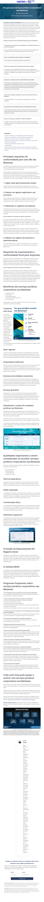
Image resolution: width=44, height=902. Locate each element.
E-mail (24, 782)
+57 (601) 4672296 (32, 873)
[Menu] (41, 1)
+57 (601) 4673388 (32, 871)
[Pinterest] (17, 889)
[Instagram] (5, 889)
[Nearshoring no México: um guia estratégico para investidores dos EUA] (12, 820)
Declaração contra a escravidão (8, 900)
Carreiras (7, 872)
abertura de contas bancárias (14, 699)
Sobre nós (7, 865)
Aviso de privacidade (6, 896)
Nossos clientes (8, 869)
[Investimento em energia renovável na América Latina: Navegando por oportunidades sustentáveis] (12, 839)
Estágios (7, 874)
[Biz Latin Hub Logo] (11, 1)
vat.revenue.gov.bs (14, 627)
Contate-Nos (8, 876)
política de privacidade (25, 802)
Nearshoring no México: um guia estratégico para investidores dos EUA (11, 827)
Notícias (7, 867)
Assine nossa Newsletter (7, 898)
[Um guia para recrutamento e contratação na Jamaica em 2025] (32, 839)
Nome (12, 782)
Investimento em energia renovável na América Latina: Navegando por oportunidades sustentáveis (11, 847)
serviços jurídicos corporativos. (28, 699)
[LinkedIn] (17, 883)
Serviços (7, 862)
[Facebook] (5, 883)
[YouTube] (11, 889)
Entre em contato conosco (9, 702)
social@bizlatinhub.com (12, 800)
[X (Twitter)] (11, 883)
